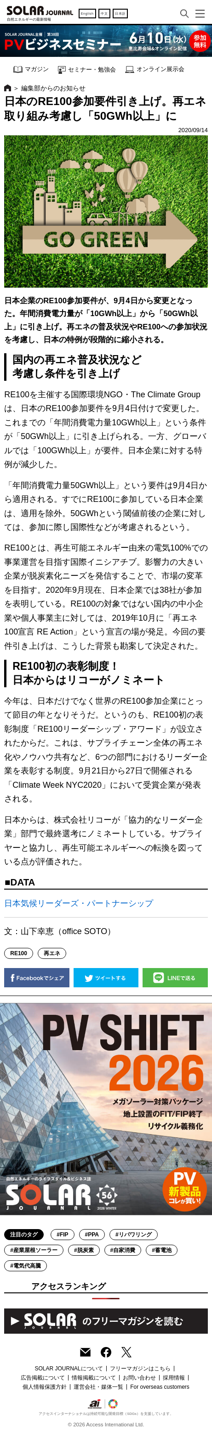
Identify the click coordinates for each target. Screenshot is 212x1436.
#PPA (92, 1234)
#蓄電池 (162, 1250)
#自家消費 (123, 1250)
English (87, 13)
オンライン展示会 (154, 69)
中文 (104, 13)
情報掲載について (94, 1378)
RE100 (18, 953)
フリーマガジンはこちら (140, 1368)
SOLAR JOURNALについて (68, 1368)
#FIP (62, 1234)
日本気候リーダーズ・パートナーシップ (78, 903)
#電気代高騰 (25, 1266)
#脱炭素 (84, 1250)
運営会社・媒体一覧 (98, 1387)
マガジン (31, 69)
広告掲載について (43, 1378)
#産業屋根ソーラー (33, 1250)
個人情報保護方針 (45, 1387)
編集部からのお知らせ (53, 88)
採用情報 (174, 1378)
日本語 (120, 13)
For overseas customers (159, 1387)
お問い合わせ (139, 1378)
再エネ (52, 953)
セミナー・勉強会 (87, 70)
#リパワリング (133, 1234)
